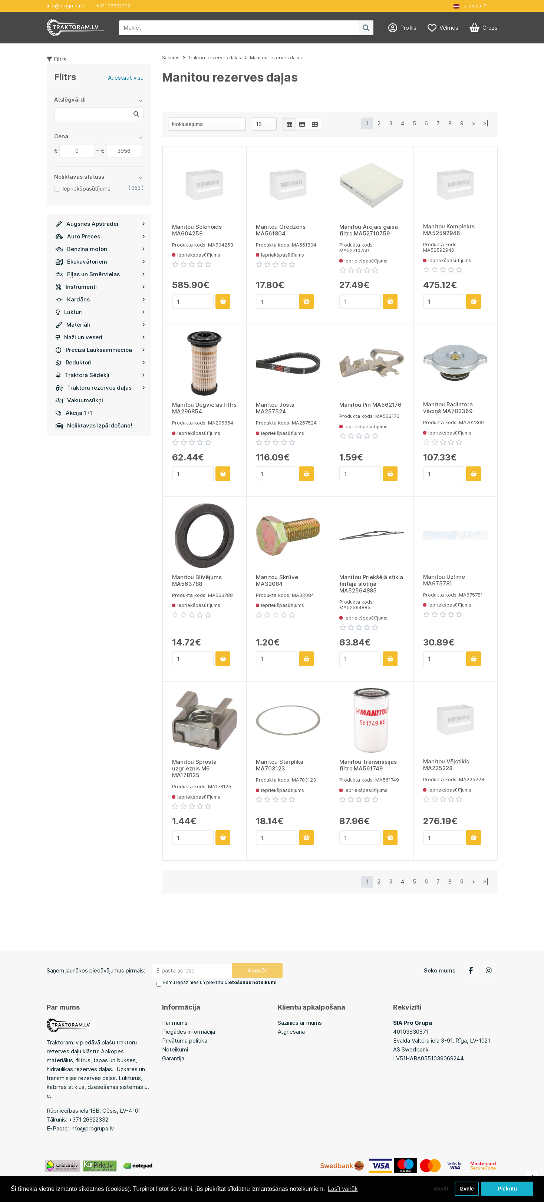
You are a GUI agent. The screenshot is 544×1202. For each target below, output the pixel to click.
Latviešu (467, 6)
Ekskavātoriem (100, 261)
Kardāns (100, 299)
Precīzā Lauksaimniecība (100, 349)
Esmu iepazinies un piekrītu (219, 982)
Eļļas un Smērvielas (100, 274)
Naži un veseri (100, 337)
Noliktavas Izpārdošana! (94, 425)
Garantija (173, 1057)
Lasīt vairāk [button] (343, 1188)
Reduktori (100, 362)
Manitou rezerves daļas (276, 57)
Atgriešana (291, 1031)
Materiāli (100, 324)
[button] (470, 6)
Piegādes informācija (188, 1031)
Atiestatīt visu (126, 77)
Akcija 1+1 (74, 412)
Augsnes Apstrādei (100, 223)
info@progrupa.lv (66, 6)
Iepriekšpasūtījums (86, 188)
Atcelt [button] (439, 1189)
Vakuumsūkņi (79, 400)
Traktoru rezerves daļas (100, 387)
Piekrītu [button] (507, 1189)
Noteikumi (175, 1049)
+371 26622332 (113, 6)
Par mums (175, 1022)
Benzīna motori (100, 248)
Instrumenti (100, 286)
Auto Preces (100, 236)
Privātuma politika (184, 1040)
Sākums (170, 57)
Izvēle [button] (466, 1189)
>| (485, 123)
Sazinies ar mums (300, 1022)
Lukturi (100, 312)
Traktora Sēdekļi (100, 375)
